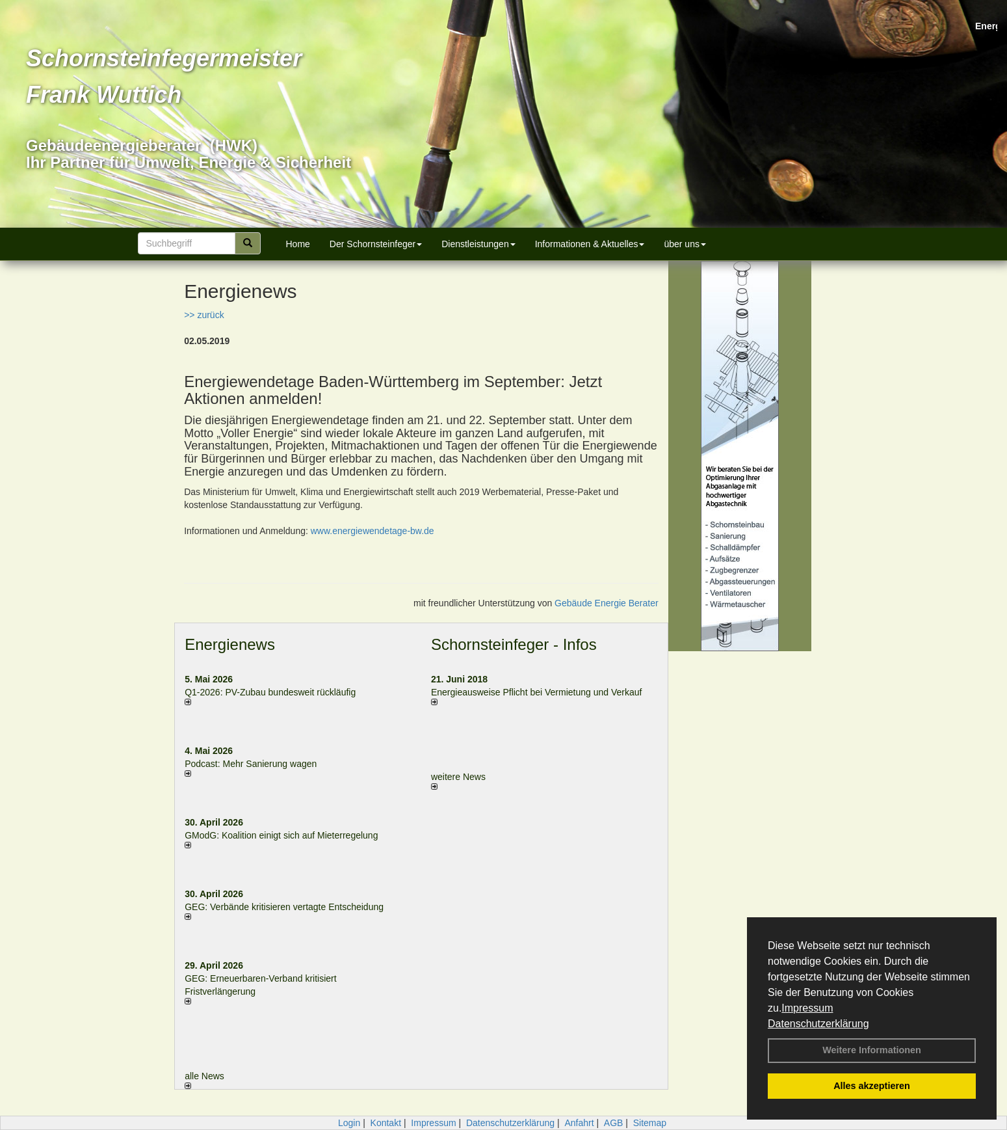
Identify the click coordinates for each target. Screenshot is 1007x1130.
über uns (684, 244)
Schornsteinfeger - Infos (514, 644)
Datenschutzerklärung (818, 1023)
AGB (613, 1123)
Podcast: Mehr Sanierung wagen (251, 764)
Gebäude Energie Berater (607, 603)
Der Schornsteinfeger (376, 244)
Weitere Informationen (871, 1050)
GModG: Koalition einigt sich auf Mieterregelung (281, 835)
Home (298, 244)
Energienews (230, 644)
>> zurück (204, 315)
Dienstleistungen (478, 244)
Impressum (807, 1008)
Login (349, 1123)
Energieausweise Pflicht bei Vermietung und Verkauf (536, 692)
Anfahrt (579, 1123)
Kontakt (386, 1123)
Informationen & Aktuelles (590, 244)
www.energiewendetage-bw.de (372, 531)
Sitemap (649, 1123)
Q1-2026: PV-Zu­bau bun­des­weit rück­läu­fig (270, 692)
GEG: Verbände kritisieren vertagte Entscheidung (284, 907)
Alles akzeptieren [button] (871, 1086)
